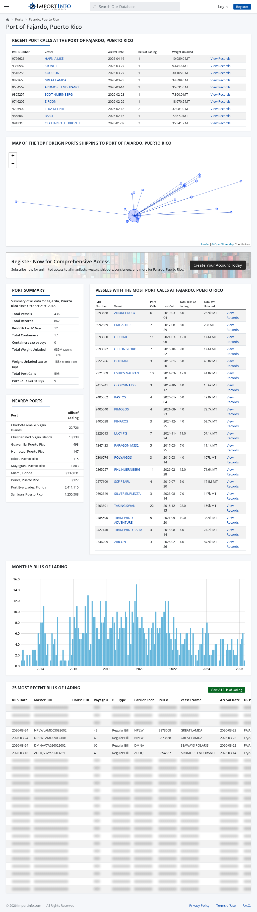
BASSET (50, 115)
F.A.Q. (246, 905)
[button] (13, 156)
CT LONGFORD (125, 349)
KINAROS (121, 421)
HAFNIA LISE (54, 58)
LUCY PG (120, 433)
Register (242, 7)
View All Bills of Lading (226, 690)
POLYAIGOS (123, 457)
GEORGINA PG (125, 385)
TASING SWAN (125, 505)
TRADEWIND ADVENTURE (123, 520)
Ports (19, 19)
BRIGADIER (122, 325)
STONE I (51, 66)
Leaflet (205, 244)
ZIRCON (50, 101)
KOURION (52, 73)
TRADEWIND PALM (128, 529)
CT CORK (120, 337)
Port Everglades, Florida (28, 487)
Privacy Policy (199, 905)
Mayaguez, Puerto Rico (28, 465)
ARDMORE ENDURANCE (62, 87)
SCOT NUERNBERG (59, 94)
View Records (220, 58)
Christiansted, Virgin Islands (31, 437)
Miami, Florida (21, 473)
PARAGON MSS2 (126, 445)
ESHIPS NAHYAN (126, 373)
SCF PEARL (122, 481)
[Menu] (6, 6)
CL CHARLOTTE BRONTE (63, 123)
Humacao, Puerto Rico (27, 451)
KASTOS (120, 397)
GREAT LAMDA (55, 80)
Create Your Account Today (218, 265)
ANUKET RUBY (124, 313)
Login (223, 6)
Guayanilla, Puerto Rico (28, 444)
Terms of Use (226, 905)
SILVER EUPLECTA (127, 493)
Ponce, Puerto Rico (25, 480)
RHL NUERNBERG (127, 469)
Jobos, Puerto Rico (24, 458)
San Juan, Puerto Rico (27, 494)
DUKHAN (121, 361)
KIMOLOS (121, 409)
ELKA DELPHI (54, 108)
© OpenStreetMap (223, 244)
